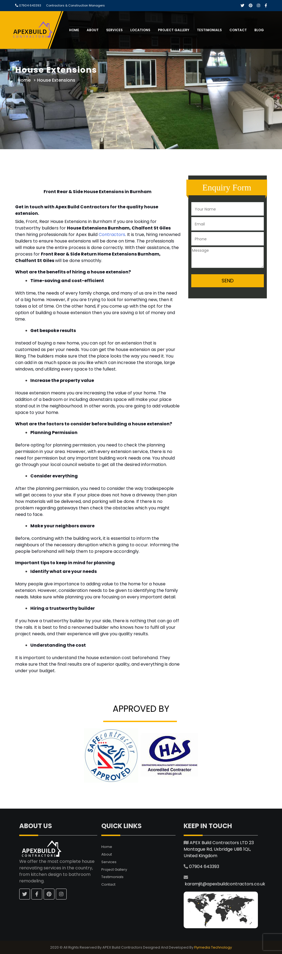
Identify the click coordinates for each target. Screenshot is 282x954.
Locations (140, 30)
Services (114, 30)
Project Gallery (173, 30)
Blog (259, 30)
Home (74, 30)
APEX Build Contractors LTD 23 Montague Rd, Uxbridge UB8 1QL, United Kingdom (219, 849)
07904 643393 (29, 5)
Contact (238, 30)
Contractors (112, 234)
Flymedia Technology (213, 947)
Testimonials (209, 30)
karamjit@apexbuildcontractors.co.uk (225, 884)
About (93, 30)
